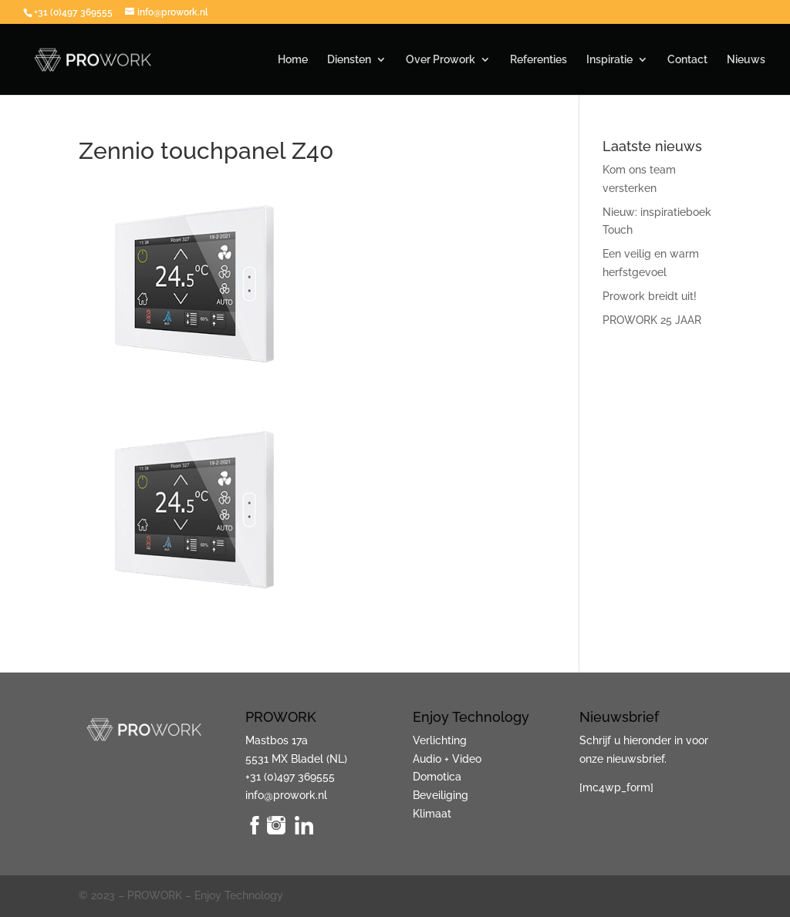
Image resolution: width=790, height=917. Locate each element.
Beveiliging (440, 795)
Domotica (437, 776)
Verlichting (440, 740)
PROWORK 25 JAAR (652, 320)
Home (293, 60)
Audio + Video (447, 759)
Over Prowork (440, 60)
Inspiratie (609, 60)
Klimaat (432, 813)
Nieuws (746, 60)
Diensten (349, 60)
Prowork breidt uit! (650, 296)
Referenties (538, 60)
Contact (687, 60)
